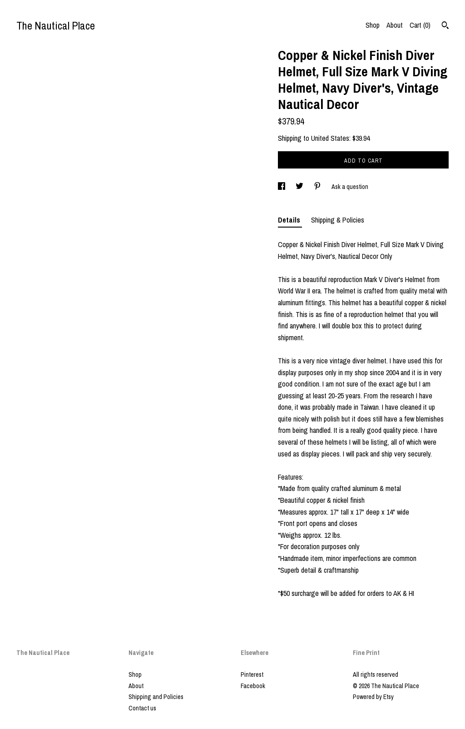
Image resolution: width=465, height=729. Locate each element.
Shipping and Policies (156, 697)
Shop (373, 25)
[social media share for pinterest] (318, 187)
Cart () (420, 25)
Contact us (142, 708)
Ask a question (349, 187)
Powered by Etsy (373, 697)
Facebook (253, 686)
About (394, 25)
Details (290, 220)
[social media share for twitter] (300, 187)
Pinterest (252, 674)
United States (330, 138)
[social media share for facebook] (282, 187)
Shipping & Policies (337, 220)
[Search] (445, 26)
